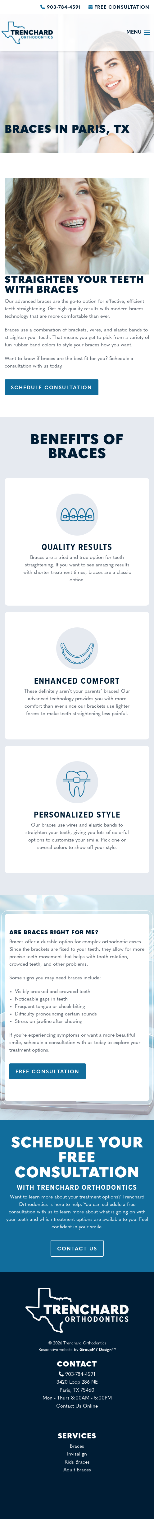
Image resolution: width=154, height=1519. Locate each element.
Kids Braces (77, 1462)
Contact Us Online (77, 1406)
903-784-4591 (61, 7)
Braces (77, 1446)
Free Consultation (118, 7)
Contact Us (77, 1249)
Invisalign (77, 1454)
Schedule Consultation (51, 388)
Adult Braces (77, 1470)
